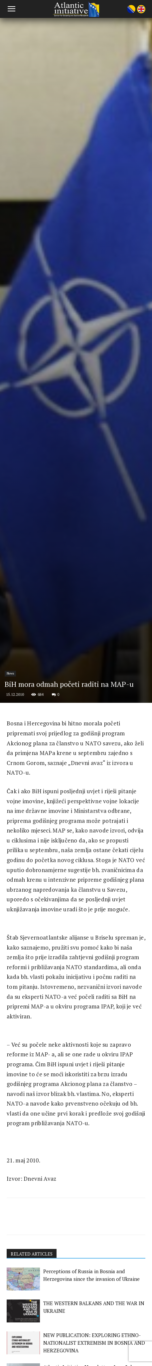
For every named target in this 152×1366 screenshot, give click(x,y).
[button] (11, 9)
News (10, 808)
